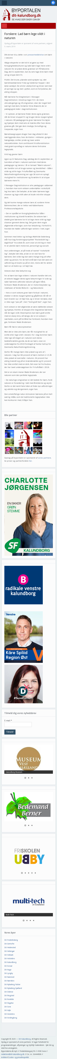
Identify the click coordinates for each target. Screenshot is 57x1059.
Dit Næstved (9, 977)
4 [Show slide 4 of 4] (33, 920)
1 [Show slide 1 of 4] (23, 920)
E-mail (8, 720)
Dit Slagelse (8, 1003)
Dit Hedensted (10, 947)
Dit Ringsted (9, 995)
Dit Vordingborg (10, 1018)
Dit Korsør (8, 966)
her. (30, 461)
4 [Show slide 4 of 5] (31, 873)
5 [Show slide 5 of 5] (35, 873)
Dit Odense (8, 992)
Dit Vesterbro (9, 1014)
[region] (28, 515)
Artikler (4, 1057)
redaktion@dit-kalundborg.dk (12, 1054)
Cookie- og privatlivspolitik (18, 1057)
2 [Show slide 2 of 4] (26, 920)
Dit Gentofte (9, 944)
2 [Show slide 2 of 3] (28, 778)
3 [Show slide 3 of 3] (31, 778)
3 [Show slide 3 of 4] (30, 920)
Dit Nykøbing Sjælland (13, 988)
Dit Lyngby (8, 973)
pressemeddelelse (36, 55)
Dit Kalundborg (10, 962)
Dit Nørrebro (9, 981)
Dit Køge (7, 970)
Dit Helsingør (9, 951)
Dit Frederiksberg (11, 940)
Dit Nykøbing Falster (12, 984)
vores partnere (44, 458)
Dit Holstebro (9, 958)
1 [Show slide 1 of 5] (21, 873)
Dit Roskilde (9, 999)
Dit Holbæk (8, 955)
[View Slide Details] (28, 515)
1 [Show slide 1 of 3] (25, 778)
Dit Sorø (7, 1007)
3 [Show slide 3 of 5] (28, 873)
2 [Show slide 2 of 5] (25, 873)
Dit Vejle (7, 1010)
